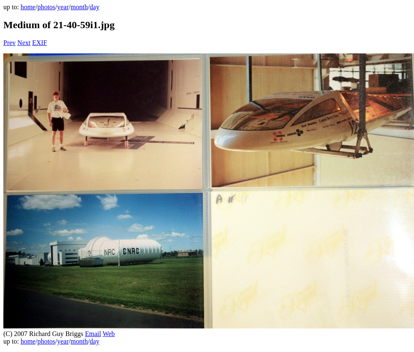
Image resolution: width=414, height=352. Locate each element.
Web (109, 333)
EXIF (39, 42)
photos (46, 7)
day (94, 7)
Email (93, 333)
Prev (9, 42)
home (28, 7)
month (79, 7)
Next (23, 42)
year (63, 7)
